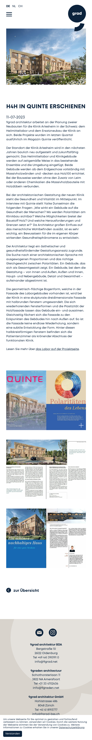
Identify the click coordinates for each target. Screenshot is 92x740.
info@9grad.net (46, 662)
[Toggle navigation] (9, 14)
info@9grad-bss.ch (46, 714)
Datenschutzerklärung (71, 728)
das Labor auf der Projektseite (57, 349)
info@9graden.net (46, 688)
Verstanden (12, 734)
